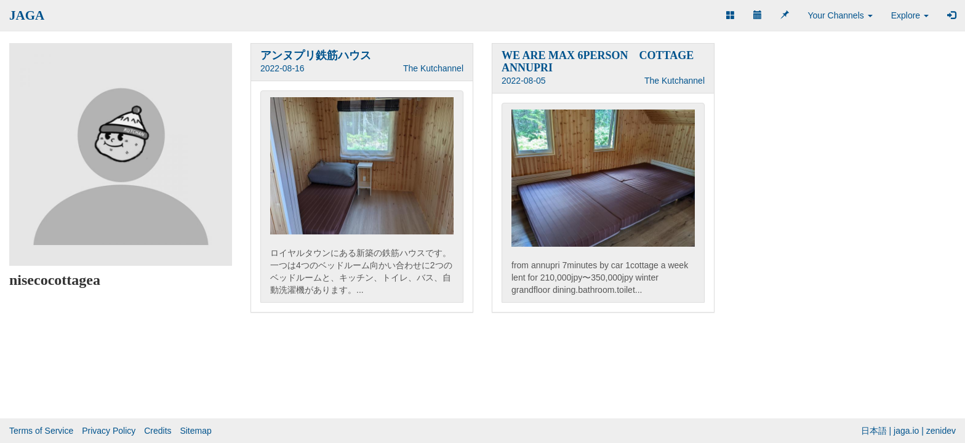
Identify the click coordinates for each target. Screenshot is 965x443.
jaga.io (906, 431)
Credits (157, 431)
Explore (910, 15)
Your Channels (839, 15)
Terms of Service (41, 431)
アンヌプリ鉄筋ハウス (315, 55)
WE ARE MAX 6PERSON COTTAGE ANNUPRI (598, 61)
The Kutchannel (433, 68)
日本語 (874, 431)
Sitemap (195, 431)
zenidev (941, 431)
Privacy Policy (108, 431)
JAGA (26, 15)
